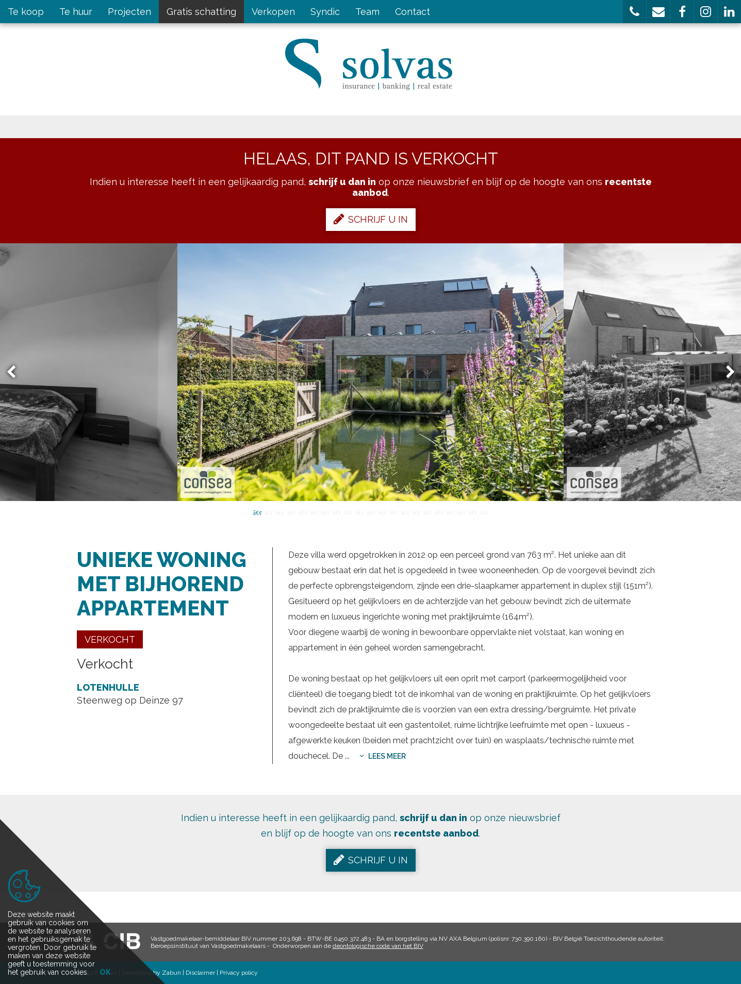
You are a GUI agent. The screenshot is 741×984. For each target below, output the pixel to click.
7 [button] (325, 511)
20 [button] (472, 511)
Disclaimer (200, 972)
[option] (370, 372)
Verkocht (110, 639)
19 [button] (461, 511)
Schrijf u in (371, 219)
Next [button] (725, 372)
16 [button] (427, 511)
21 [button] (484, 511)
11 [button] (370, 511)
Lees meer (382, 756)
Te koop (26, 11)
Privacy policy (239, 972)
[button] (634, 11)
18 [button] (450, 511)
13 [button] (393, 511)
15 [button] (416, 511)
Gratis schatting (201, 11)
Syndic (325, 11)
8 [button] (336, 511)
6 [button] (314, 511)
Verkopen (273, 11)
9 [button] (348, 511)
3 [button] (280, 511)
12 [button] (382, 511)
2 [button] (268, 511)
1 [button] (257, 511)
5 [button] (302, 511)
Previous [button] (16, 372)
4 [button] (291, 511)
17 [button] (438, 511)
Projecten (129, 11)
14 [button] (404, 511)
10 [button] (359, 511)
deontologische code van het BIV (378, 945)
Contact (412, 11)
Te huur (75, 11)
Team (367, 11)
